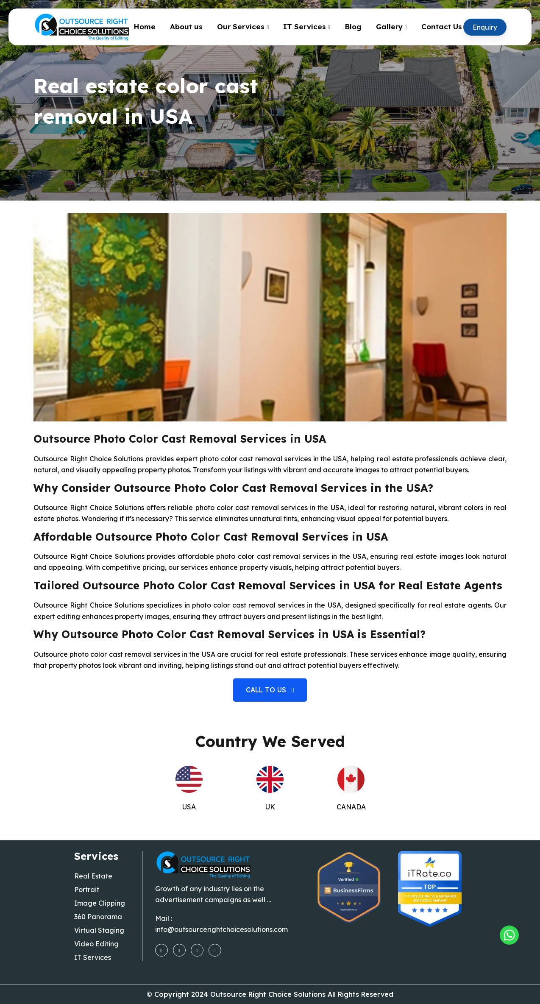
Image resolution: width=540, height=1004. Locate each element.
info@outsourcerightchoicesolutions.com (221, 929)
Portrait (86, 889)
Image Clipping (99, 903)
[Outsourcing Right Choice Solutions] (509, 935)
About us (186, 26)
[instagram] (179, 949)
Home (145, 26)
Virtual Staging (99, 930)
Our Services (240, 26)
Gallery (389, 26)
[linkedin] (215, 949)
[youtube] (197, 949)
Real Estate (93, 876)
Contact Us (441, 26)
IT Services (304, 26)
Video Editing (96, 943)
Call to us (270, 690)
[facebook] (161, 949)
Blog (353, 26)
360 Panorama (98, 916)
